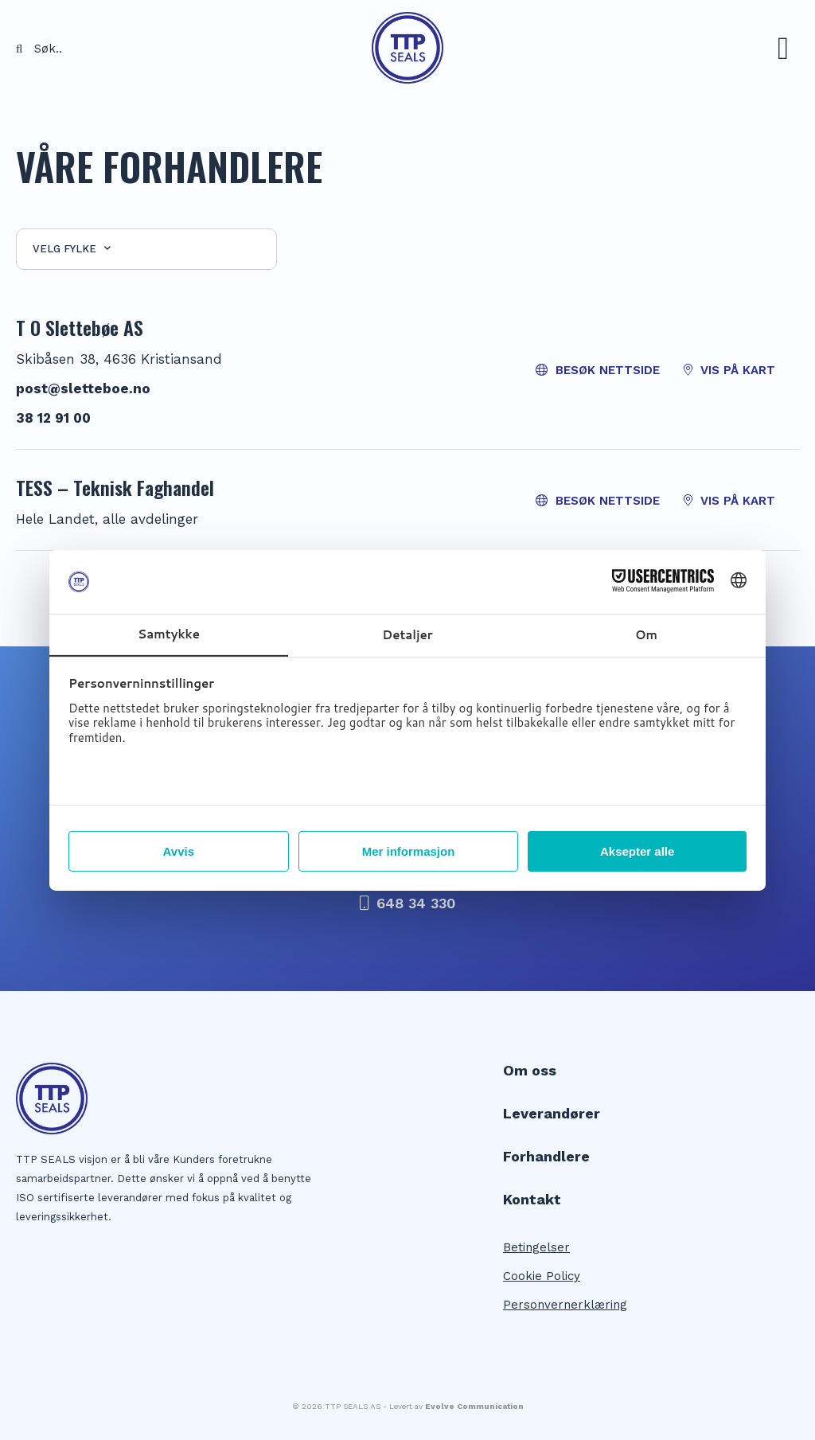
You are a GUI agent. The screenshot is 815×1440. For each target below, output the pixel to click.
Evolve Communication (474, 1406)
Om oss (529, 1071)
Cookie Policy (541, 1276)
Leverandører (551, 1114)
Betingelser (536, 1247)
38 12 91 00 (53, 418)
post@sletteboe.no (83, 388)
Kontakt (532, 1200)
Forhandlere (546, 1157)
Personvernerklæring (565, 1305)
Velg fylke (72, 248)
